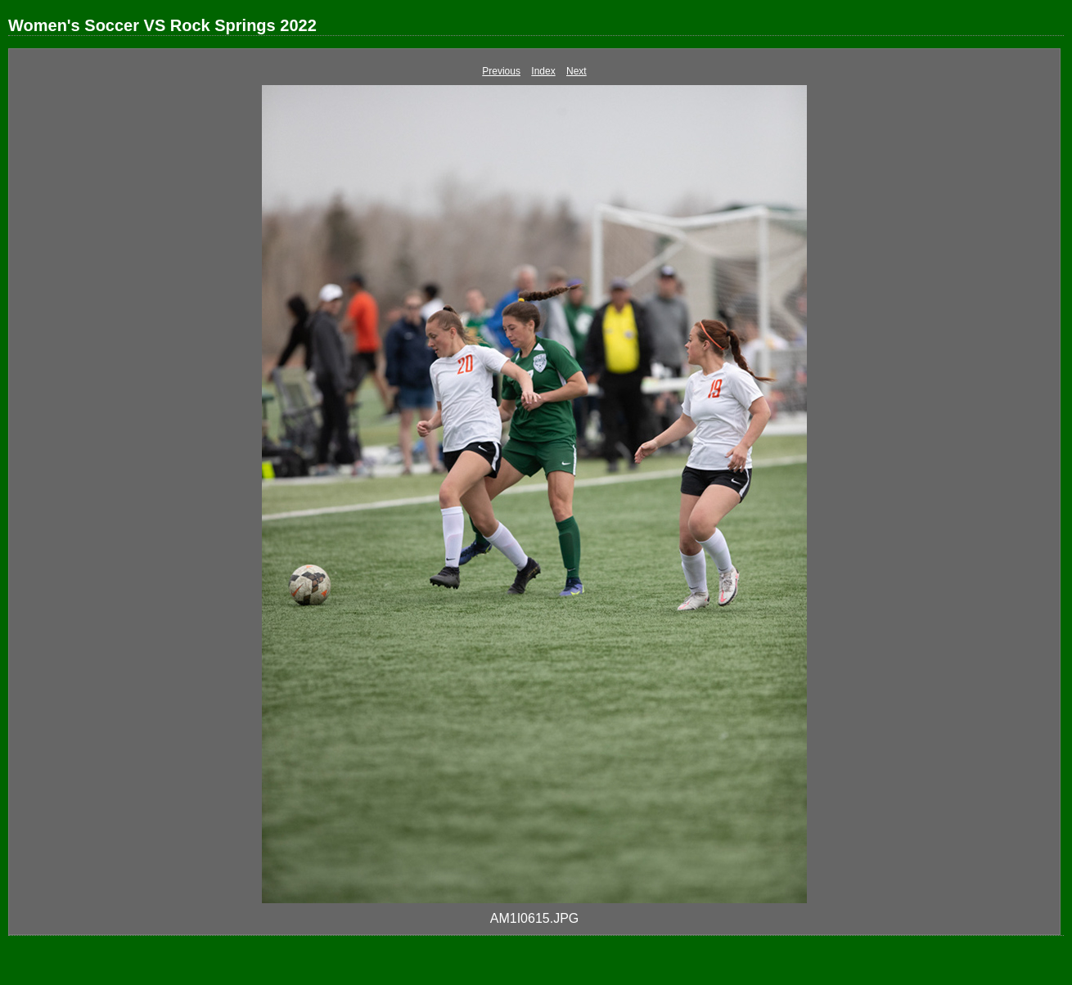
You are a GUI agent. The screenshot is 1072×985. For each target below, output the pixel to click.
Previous (501, 71)
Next (576, 71)
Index (543, 71)
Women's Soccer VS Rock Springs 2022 (162, 25)
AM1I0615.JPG (534, 918)
